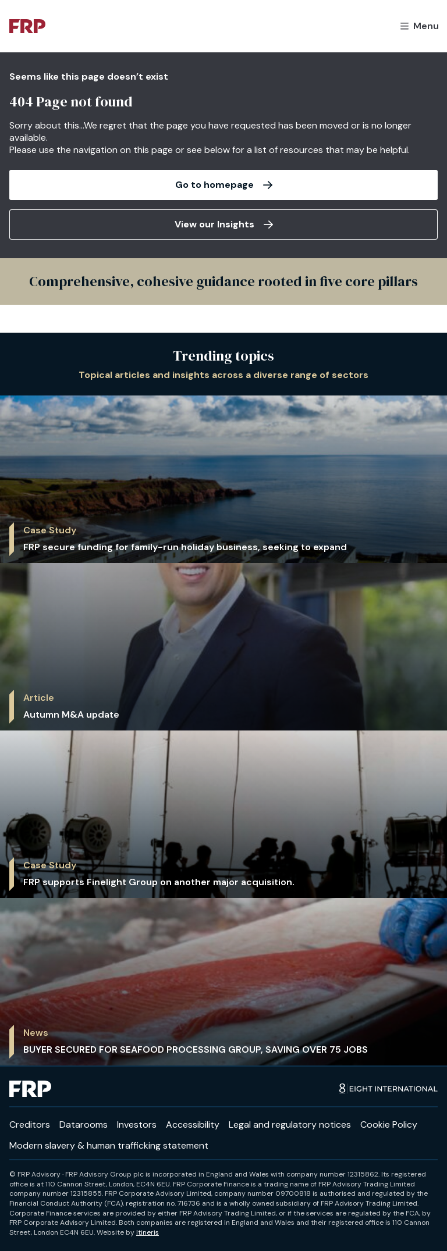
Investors (137, 1124)
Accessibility (192, 1124)
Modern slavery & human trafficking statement (108, 1145)
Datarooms (83, 1124)
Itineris (147, 1232)
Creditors (29, 1124)
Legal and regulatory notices (290, 1124)
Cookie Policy (388, 1124)
